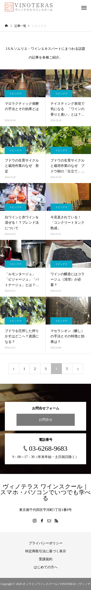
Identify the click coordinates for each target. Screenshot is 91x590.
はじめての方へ (46, 567)
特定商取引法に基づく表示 (45, 551)
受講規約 (45, 559)
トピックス (15, 93)
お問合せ (45, 419)
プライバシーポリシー (46, 543)
